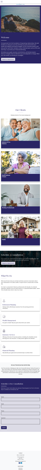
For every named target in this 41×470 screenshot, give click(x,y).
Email (2, 404)
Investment (21, 469)
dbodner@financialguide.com (20, 461)
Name (2, 397)
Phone (2, 411)
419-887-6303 (21, 455)
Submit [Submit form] (4, 427)
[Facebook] (19, 463)
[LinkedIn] (21, 463)
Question (3, 418)
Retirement (20, 468)
